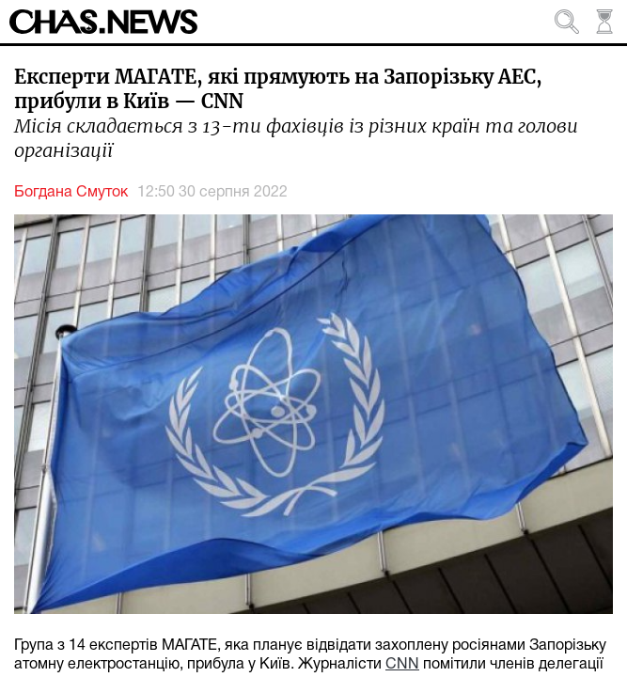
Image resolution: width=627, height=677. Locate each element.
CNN (402, 664)
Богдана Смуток (71, 192)
